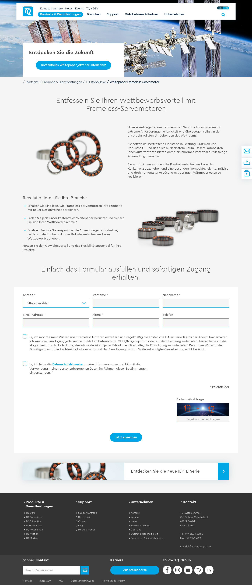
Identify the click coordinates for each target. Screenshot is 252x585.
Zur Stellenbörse (135, 569)
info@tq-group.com (199, 546)
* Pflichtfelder (219, 386)
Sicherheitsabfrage (190, 399)
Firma (98, 314)
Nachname (171, 295)
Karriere (58, 9)
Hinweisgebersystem (111, 580)
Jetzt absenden (126, 436)
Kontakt (45, 9)
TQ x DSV (92, 9)
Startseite (32, 82)
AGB (60, 580)
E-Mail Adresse (34, 314)
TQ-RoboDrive (97, 82)
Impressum (44, 580)
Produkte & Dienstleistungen (63, 82)
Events (79, 9)
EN (226, 8)
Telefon (168, 314)
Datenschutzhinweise (67, 364)
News (69, 9)
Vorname (100, 295)
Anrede (29, 295)
